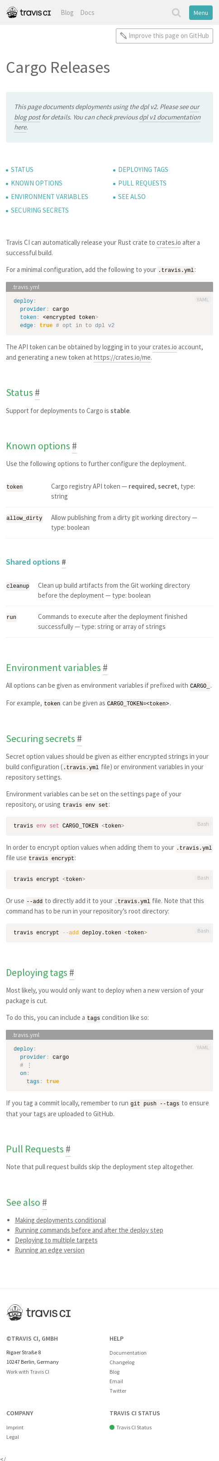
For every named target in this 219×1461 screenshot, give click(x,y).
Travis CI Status (134, 1424)
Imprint (15, 1424)
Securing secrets (40, 210)
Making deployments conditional (60, 1217)
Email (116, 1378)
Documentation (128, 1349)
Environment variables (49, 196)
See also (132, 196)
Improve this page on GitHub (169, 35)
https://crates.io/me (122, 356)
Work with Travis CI (27, 1368)
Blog (67, 12)
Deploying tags (143, 169)
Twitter (118, 1387)
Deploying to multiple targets (56, 1237)
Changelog (122, 1359)
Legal (12, 1433)
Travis (28, 12)
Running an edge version (50, 1246)
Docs (87, 12)
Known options (36, 183)
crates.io (169, 242)
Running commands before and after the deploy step (89, 1227)
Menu (201, 13)
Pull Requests (142, 183)
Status (22, 169)
